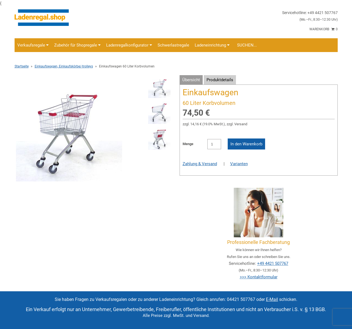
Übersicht (191, 79)
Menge (188, 144)
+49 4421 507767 (272, 263)
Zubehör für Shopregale (77, 45)
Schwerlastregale (173, 45)
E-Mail (272, 299)
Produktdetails (220, 79)
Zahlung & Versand (200, 163)
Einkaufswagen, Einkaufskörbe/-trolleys (64, 66)
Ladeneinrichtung (212, 45)
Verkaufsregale (33, 45)
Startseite (22, 66)
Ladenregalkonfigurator (129, 45)
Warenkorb (323, 29)
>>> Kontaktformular (258, 276)
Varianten (239, 163)
